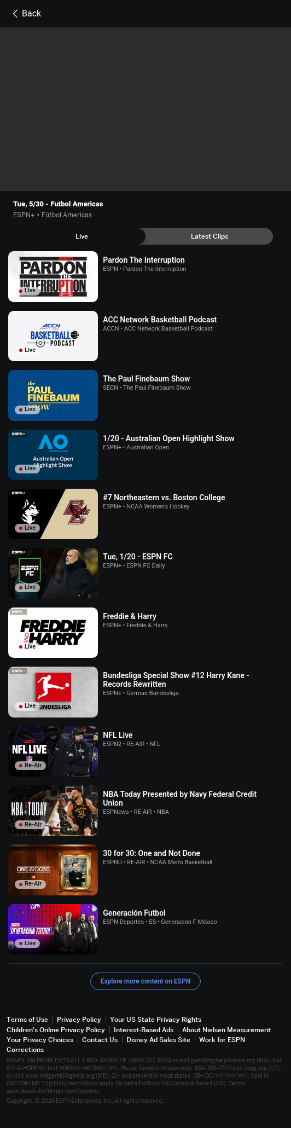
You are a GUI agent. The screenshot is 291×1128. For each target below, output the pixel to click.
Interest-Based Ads (143, 1030)
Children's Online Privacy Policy (56, 1030)
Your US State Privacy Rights (155, 1019)
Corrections (25, 1049)
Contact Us (100, 1040)
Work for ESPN (222, 1040)
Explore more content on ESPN (146, 981)
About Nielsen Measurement (226, 1030)
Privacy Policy (79, 1019)
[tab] (82, 236)
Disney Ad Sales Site (158, 1040)
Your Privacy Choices (40, 1040)
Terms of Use (27, 1019)
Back (25, 13)
